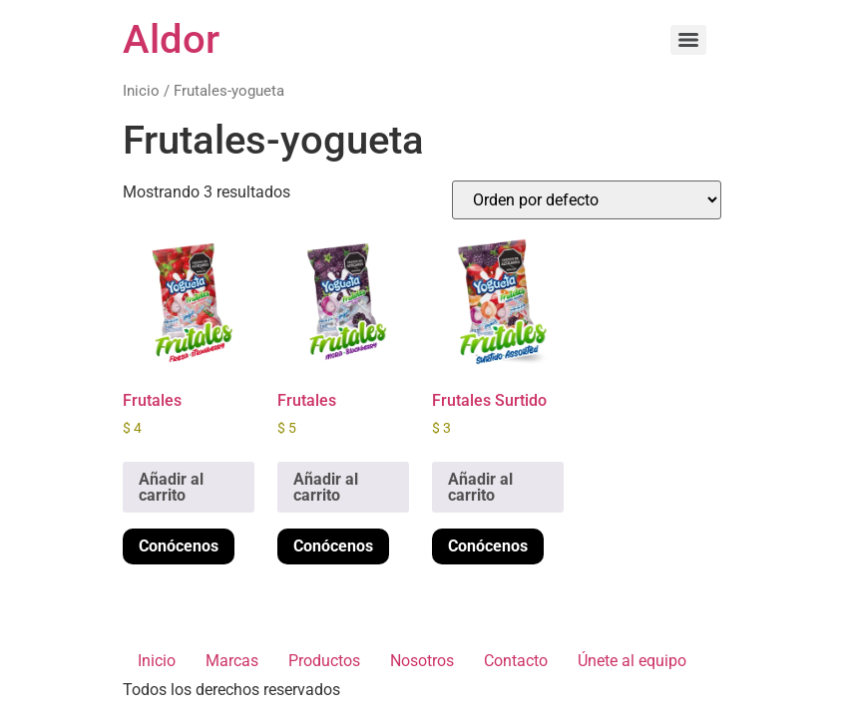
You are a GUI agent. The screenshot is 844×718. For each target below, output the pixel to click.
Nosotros (422, 660)
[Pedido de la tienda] (586, 199)
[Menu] (688, 40)
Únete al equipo (632, 660)
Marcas (232, 660)
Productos (324, 660)
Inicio (141, 91)
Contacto (516, 660)
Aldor (171, 39)
